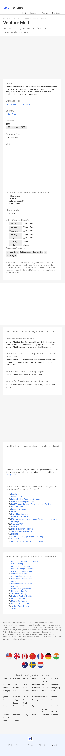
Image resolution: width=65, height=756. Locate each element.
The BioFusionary (18, 593)
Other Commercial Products (18, 104)
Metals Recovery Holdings (22, 529)
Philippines (17, 700)
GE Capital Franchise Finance (23, 576)
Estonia (6, 687)
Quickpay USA (17, 524)
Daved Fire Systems (19, 514)
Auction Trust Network (20, 606)
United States (11, 114)
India (15, 690)
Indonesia (27, 690)
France (25, 687)
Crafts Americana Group (21, 531)
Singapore (7, 706)
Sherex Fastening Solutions (22, 501)
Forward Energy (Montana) (22, 568)
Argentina (7, 678)
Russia (54, 700)
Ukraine (35, 715)
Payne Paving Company (21, 588)
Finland (16, 687)
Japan (5, 696)
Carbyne (14, 581)
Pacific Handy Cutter (19, 516)
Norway (6, 700)
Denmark (55, 684)
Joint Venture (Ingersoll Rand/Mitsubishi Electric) (31, 504)
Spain (34, 706)
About (45, 13)
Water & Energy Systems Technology (27, 541)
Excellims (15, 494)
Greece (45, 687)
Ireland (35, 690)
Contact (56, 13)
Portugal (35, 700)
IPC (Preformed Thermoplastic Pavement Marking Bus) (34, 519)
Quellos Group (17, 563)
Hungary (6, 690)
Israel (44, 690)
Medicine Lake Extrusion (21, 583)
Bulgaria (54, 678)
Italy (53, 690)
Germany (36, 687)
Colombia (36, 684)
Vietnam (16, 721)
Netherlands (37, 696)
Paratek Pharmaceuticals (21, 578)
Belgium (35, 678)
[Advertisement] (32, 57)
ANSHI (14, 526)
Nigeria (54, 696)
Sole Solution (16, 496)
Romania (45, 700)
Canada (6, 684)
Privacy (31, 745)
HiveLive (14, 586)
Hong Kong (55, 687)
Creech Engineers (18, 509)
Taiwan (6, 715)
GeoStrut (15, 539)
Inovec (14, 511)
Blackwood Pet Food (20, 591)
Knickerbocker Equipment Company (26, 499)
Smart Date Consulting (20, 603)
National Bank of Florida (21, 596)
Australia (16, 678)
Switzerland (56, 706)
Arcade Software (18, 598)
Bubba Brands (17, 506)
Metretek (15, 534)
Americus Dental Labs (20, 566)
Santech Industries (19, 573)
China (25, 684)
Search (33, 13)
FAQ (24, 13)
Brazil (44, 678)
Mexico (25, 696)
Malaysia (16, 696)
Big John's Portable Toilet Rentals (25, 561)
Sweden (45, 706)
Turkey (25, 715)
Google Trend (12, 474)
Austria (25, 678)
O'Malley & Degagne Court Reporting (27, 536)
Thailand (16, 715)
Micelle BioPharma (19, 601)
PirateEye (15, 521)
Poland (25, 700)
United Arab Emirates (45, 712)
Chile (15, 684)
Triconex (15, 608)
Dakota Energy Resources (22, 571)
